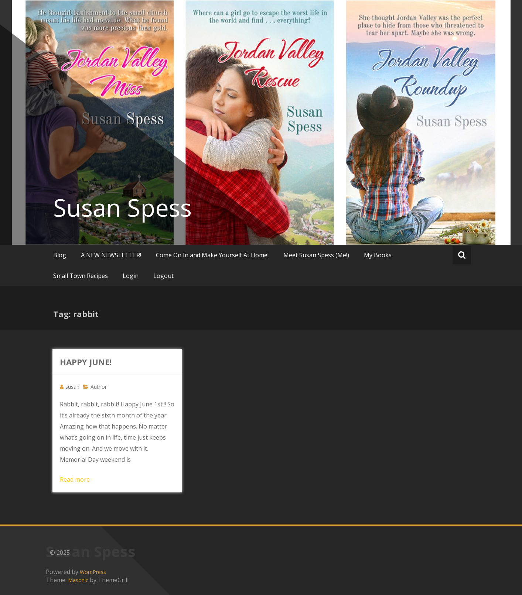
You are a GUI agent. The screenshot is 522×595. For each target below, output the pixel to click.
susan (72, 386)
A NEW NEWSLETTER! (111, 255)
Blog (59, 255)
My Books (378, 255)
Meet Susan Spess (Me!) (316, 255)
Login (131, 276)
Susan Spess (122, 207)
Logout (163, 276)
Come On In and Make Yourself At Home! (212, 255)
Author (99, 386)
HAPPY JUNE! (86, 361)
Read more (75, 479)
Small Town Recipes (80, 276)
